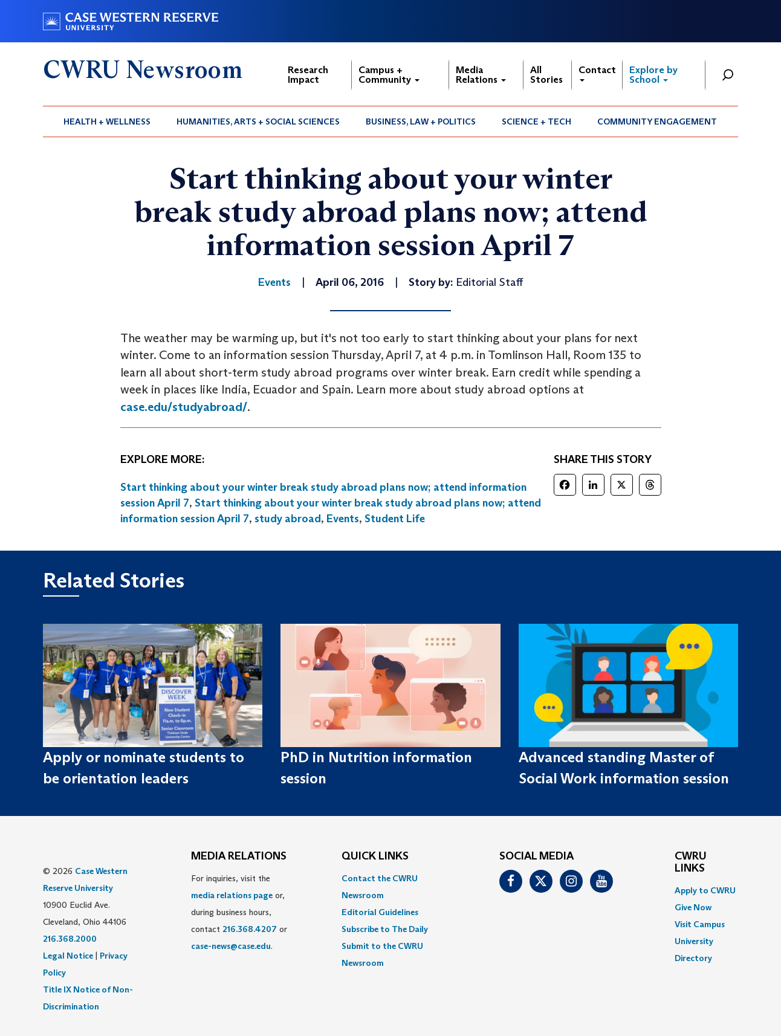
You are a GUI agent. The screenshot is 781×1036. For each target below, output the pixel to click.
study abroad (287, 518)
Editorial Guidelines (380, 912)
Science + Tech (536, 121)
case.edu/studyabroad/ (183, 407)
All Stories (546, 74)
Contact (597, 73)
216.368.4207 (249, 929)
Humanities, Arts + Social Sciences (258, 121)
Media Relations (481, 74)
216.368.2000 (70, 938)
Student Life (395, 518)
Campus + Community (389, 74)
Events (342, 518)
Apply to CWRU (705, 890)
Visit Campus (700, 924)
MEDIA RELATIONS (239, 856)
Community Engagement (657, 121)
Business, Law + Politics (421, 121)
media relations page (232, 895)
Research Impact (308, 74)
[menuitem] (107, 121)
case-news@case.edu (231, 945)
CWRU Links (691, 862)
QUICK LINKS (375, 856)
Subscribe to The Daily (385, 929)
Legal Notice (68, 955)
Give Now (693, 907)
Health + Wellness (107, 121)
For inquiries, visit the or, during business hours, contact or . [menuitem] (239, 912)
